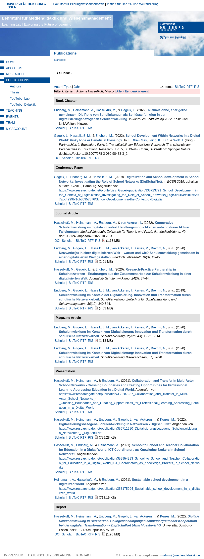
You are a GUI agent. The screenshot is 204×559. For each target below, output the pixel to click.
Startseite (59, 59)
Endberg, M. (62, 110)
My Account (16, 129)
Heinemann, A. (83, 110)
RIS (196, 86)
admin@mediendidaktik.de (181, 555)
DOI (57, 158)
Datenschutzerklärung (50, 555)
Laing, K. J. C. (159, 140)
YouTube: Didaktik (23, 104)
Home (11, 62)
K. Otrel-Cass (137, 140)
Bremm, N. (158, 248)
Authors (15, 86)
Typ (66, 86)
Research (15, 74)
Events (12, 116)
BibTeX (180, 86)
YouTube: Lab (19, 98)
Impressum (13, 555)
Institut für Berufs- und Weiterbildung (133, 4)
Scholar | (61, 128)
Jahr (77, 86)
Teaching (14, 110)
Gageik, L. (128, 110)
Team (10, 122)
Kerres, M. (141, 248)
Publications (17, 80)
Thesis (14, 92)
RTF (189, 86)
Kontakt (83, 555)
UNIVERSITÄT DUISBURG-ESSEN (26, 5)
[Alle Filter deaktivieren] (132, 91)
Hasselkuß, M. (106, 110)
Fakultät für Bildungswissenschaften (78, 4)
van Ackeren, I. (131, 222)
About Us (14, 68)
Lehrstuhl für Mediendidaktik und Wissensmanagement (56, 21)
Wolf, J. (178, 140)
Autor (58, 86)
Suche (66, 73)
